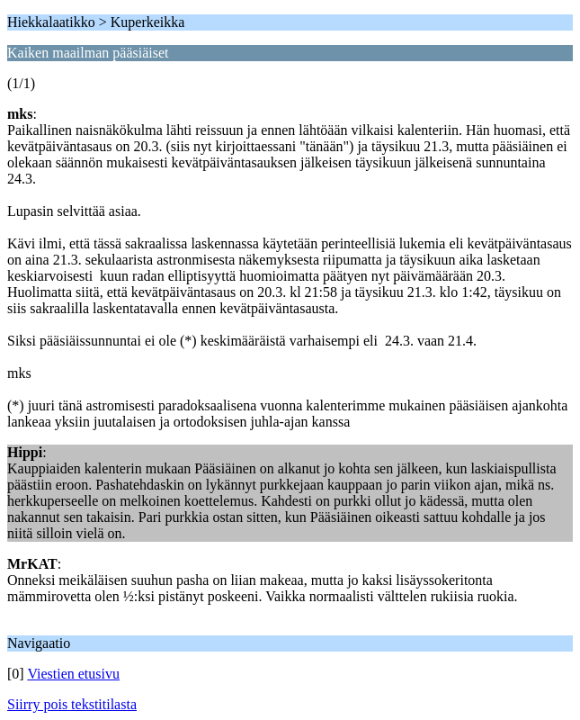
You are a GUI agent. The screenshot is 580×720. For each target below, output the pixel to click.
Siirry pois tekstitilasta (72, 704)
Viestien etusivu (73, 673)
